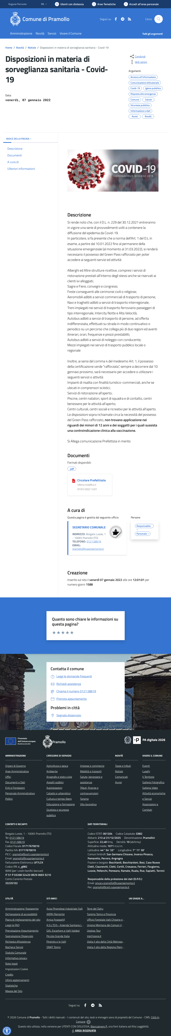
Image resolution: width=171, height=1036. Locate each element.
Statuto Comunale (15, 953)
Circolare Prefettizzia (91, 480)
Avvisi (118, 782)
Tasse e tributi (123, 766)
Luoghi (146, 771)
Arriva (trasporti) (55, 920)
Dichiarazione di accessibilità (21, 914)
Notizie (32, 47)
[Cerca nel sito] (158, 19)
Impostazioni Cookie (16, 969)
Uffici (8, 777)
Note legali (11, 963)
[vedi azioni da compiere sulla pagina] (138, 62)
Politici (9, 799)
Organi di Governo (15, 766)
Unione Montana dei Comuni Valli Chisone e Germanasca (119, 925)
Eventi (146, 766)
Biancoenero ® (99, 1026)
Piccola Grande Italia (58, 936)
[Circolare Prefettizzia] (74, 480)
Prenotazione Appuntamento (21, 931)
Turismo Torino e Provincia (101, 914)
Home (8, 47)
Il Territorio (148, 777)
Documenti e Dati (15, 782)
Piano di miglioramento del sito (22, 920)
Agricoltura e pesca (57, 766)
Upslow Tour (94, 931)
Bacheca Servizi (14, 947)
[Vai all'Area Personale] (141, 4)
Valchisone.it (94, 936)
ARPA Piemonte (55, 914)
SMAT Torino (53, 947)
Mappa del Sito (13, 991)
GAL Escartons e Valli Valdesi (63, 931)
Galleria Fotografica (153, 782)
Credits (9, 974)
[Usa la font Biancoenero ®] (69, 4)
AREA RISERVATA (83, 1030)
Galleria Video (150, 788)
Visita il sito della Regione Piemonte (107, 947)
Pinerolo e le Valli (56, 942)
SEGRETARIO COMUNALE (89, 527)
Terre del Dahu (95, 909)
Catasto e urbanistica (58, 793)
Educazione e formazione (60, 804)
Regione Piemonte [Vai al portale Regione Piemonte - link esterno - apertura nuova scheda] (17, 4)
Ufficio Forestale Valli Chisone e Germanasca (112, 920)
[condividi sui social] (137, 56)
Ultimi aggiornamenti (17, 980)
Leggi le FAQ (12, 925)
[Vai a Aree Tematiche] (104, 4)
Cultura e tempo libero (59, 799)
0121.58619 (94, 541)
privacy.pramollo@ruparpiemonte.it (115, 883)
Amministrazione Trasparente (22, 909)
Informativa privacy (16, 958)
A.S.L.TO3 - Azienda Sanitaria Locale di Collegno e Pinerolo (79, 925)
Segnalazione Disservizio (19, 936)
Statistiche (11, 985)
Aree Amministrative (17, 771)
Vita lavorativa (88, 804)
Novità (20, 47)
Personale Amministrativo (20, 793)
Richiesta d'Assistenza (18, 942)
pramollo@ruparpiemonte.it (88, 549)
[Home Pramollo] (41, 19)
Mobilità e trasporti (91, 771)
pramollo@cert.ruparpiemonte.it (31, 854)
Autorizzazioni (54, 788)
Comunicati (121, 777)
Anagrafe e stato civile (59, 777)
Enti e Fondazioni (15, 788)
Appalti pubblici (55, 782)
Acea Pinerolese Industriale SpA (64, 909)
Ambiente (52, 771)
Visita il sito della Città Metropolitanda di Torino (113, 942)
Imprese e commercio (92, 766)
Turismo (84, 799)
